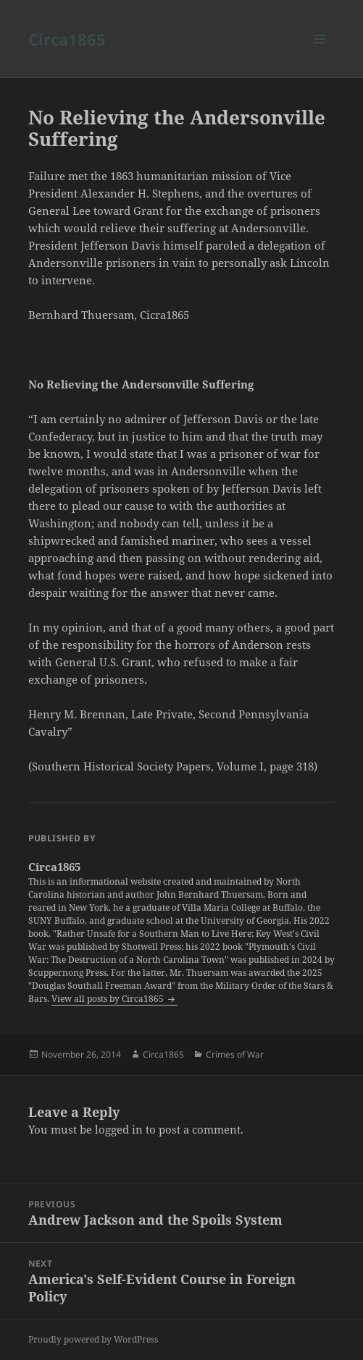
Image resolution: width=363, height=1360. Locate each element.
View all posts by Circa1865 (108, 999)
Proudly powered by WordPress (93, 1339)
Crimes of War (235, 1054)
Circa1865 (67, 39)
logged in (119, 1129)
